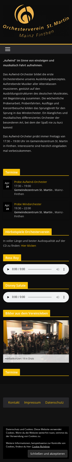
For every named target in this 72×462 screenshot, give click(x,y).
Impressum (32, 402)
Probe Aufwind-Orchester (30, 182)
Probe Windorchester (27, 204)
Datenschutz (54, 402)
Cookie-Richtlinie (41, 446)
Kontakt (14, 402)
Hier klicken (28, 245)
